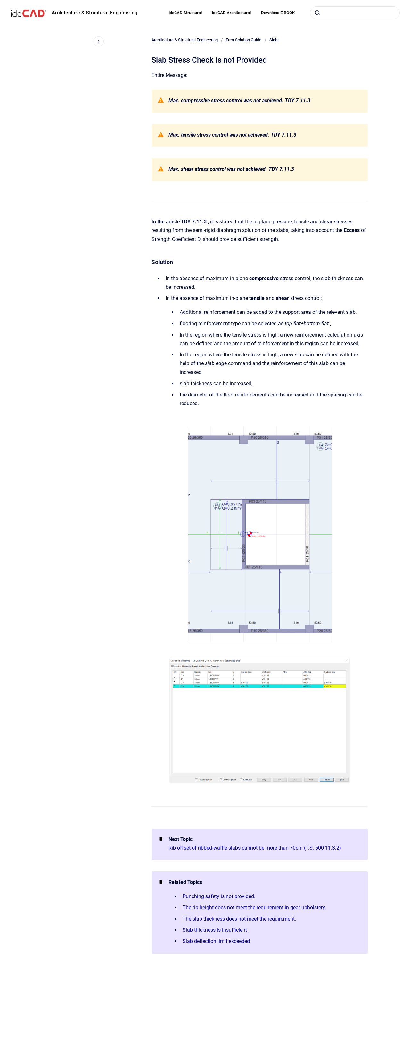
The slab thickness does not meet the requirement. (239, 919)
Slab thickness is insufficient (215, 930)
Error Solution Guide (243, 40)
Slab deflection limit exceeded (216, 941)
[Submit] (317, 13)
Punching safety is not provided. (219, 896)
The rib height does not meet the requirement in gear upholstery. (254, 907)
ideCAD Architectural (231, 12)
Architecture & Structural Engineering (94, 13)
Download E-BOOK (278, 12)
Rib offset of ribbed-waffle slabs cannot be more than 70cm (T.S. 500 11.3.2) (254, 848)
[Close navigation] (99, 41)
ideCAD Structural (185, 12)
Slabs (274, 40)
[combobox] (354, 13)
